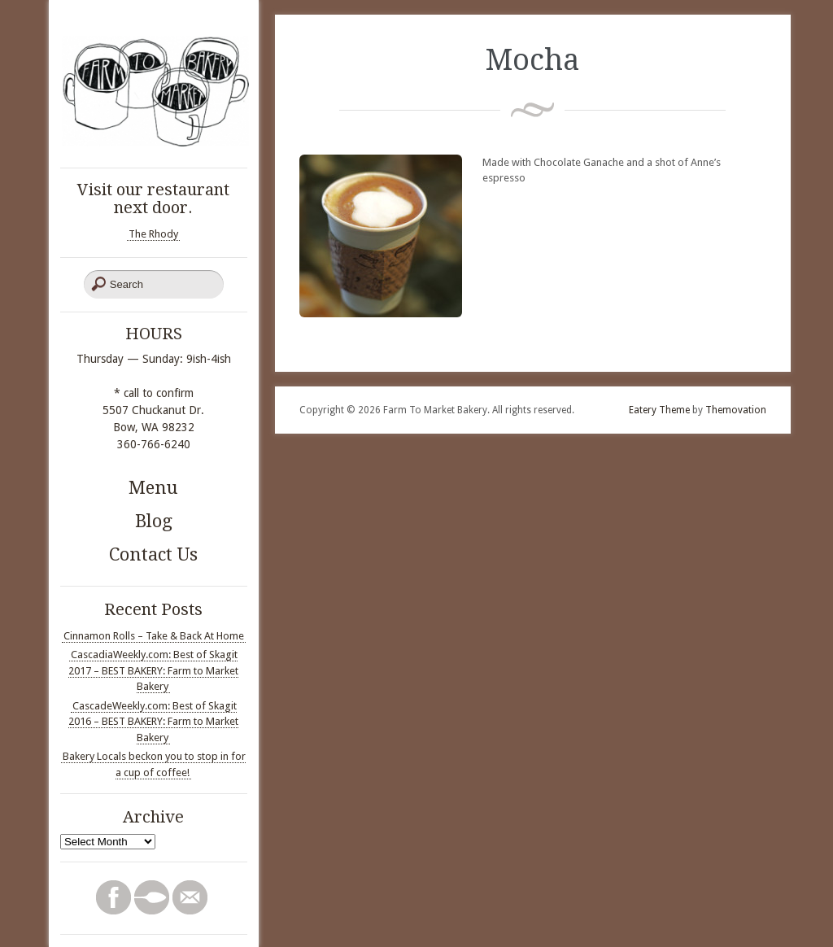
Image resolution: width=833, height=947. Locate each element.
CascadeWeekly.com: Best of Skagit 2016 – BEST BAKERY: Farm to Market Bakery (153, 722)
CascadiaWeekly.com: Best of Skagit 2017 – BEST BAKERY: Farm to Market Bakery (153, 670)
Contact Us (153, 554)
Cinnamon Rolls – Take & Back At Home (153, 636)
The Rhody (153, 234)
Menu (153, 488)
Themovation (735, 410)
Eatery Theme (659, 410)
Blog (153, 521)
